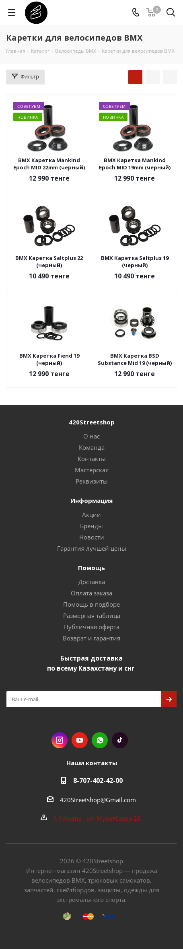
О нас (91, 436)
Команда (92, 447)
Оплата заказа (91, 593)
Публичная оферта (91, 627)
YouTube (80, 740)
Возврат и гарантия (91, 638)
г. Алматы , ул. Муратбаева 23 (97, 818)
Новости (91, 537)
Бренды (91, 526)
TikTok (120, 740)
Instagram (59, 740)
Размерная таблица (91, 615)
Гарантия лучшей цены (91, 548)
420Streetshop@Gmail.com (98, 800)
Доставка (91, 582)
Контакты (92, 459)
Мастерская (92, 470)
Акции (91, 515)
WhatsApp (100, 740)
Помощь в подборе (91, 604)
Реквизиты (92, 481)
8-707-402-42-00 (98, 780)
